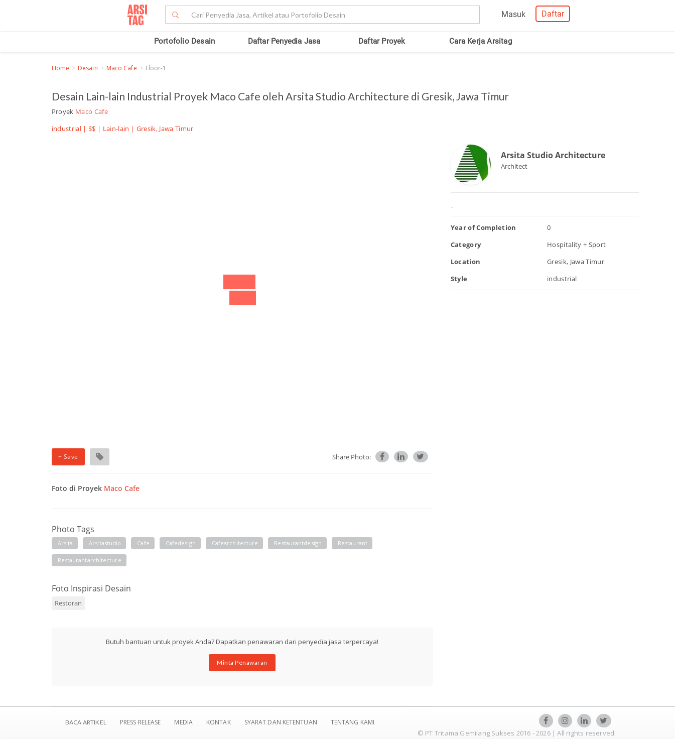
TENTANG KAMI (352, 722)
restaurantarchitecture (89, 560)
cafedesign (181, 543)
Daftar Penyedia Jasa (284, 41)
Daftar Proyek (382, 41)
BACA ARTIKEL (85, 722)
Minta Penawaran (242, 662)
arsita (65, 543)
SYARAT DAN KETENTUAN (281, 722)
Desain (88, 68)
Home (60, 68)
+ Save (68, 456)
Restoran (68, 602)
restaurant (352, 543)
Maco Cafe (121, 68)
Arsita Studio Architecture (553, 155)
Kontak (219, 722)
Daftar (553, 14)
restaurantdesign (298, 543)
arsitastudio (105, 543)
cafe (143, 543)
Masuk (513, 14)
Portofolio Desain (184, 41)
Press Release (140, 722)
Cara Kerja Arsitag (480, 41)
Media (184, 722)
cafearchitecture (235, 543)
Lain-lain (116, 128)
